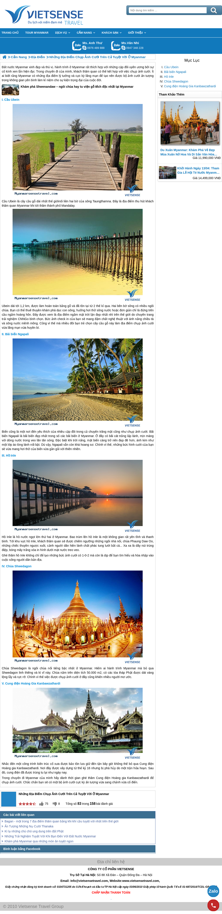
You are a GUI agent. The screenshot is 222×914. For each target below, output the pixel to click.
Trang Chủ (54, 14)
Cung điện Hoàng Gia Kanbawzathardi (190, 86)
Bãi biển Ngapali (175, 72)
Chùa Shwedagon (176, 81)
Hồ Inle (169, 76)
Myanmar (21, 67)
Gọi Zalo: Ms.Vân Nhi (116, 46)
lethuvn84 (84, 48)
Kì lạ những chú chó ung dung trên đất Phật (34, 831)
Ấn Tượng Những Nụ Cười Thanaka (29, 826)
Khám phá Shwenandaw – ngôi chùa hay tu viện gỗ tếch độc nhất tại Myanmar (67, 89)
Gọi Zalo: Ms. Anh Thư (77, 46)
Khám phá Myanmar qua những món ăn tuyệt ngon (39, 841)
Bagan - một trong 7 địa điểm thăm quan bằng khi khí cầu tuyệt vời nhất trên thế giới (61, 821)
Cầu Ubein (171, 67)
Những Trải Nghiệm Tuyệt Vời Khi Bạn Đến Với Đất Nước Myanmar (50, 836)
